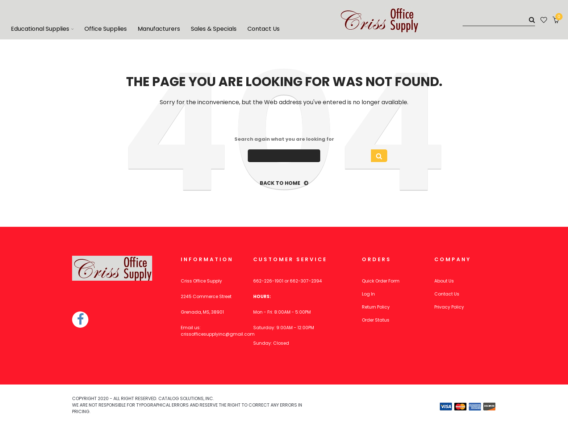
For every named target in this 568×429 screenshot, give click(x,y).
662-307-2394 (306, 281)
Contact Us (446, 294)
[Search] (499, 19)
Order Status (375, 320)
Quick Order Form (381, 281)
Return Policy (376, 307)
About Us (444, 281)
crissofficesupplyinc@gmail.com (218, 334)
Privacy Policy (449, 307)
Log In (368, 294)
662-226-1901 (268, 281)
